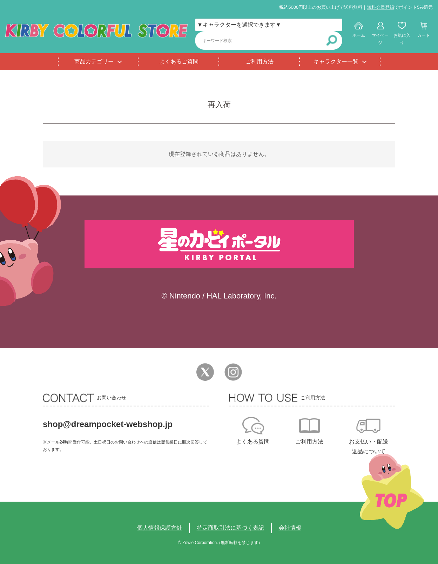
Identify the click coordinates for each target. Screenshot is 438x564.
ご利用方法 (259, 61)
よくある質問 (253, 442)
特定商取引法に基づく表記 (230, 528)
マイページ (380, 39)
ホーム (358, 35)
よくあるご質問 (178, 61)
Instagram (233, 372)
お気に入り (401, 39)
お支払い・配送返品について (368, 446)
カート (423, 35)
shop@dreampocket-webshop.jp (108, 424)
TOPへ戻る (392, 491)
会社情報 (290, 528)
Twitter (205, 372)
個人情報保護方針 (159, 528)
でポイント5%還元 (400, 7)
